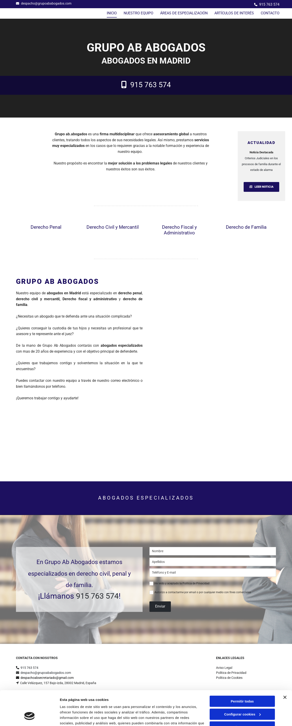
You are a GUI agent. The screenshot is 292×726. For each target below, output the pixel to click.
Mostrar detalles (73, 717)
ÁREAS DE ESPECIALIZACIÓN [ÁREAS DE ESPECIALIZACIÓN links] (184, 13)
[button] (261, 187)
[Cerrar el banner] (285, 667)
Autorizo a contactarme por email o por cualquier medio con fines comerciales (202, 592)
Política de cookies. (93, 704)
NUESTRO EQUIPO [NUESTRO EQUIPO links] (138, 13)
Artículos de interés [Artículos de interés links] (234, 13)
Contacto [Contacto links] (270, 13)
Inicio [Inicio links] (112, 13)
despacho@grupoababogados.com (46, 3)
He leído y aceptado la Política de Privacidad (181, 583)
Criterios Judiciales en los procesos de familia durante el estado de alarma (261, 164)
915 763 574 (269, 4)
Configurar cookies (242, 684)
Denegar (242, 697)
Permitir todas (242, 672)
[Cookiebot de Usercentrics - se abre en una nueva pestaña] (30, 717)
